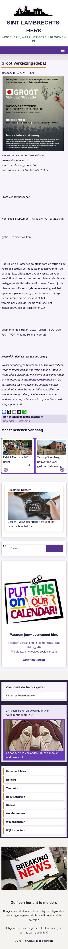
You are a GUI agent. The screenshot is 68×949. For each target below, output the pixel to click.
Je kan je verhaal (25, 941)
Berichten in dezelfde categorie (23, 417)
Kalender (8, 421)
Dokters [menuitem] (11, 780)
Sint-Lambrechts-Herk (34, 26)
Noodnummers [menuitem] (15, 813)
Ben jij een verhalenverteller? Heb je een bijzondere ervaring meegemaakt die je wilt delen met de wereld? (34, 915)
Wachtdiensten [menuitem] (15, 822)
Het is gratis (34, 647)
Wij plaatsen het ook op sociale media (34, 652)
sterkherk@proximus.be (40, 380)
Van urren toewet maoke (21, 696)
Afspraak (24, 421)
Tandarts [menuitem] (12, 788)
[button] (33, 113)
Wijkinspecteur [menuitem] (16, 830)
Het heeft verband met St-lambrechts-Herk (34, 643)
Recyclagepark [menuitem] (15, 797)
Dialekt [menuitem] (10, 805)
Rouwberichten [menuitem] (16, 771)
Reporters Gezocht (20, 490)
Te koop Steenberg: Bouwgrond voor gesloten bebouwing (49, 461)
